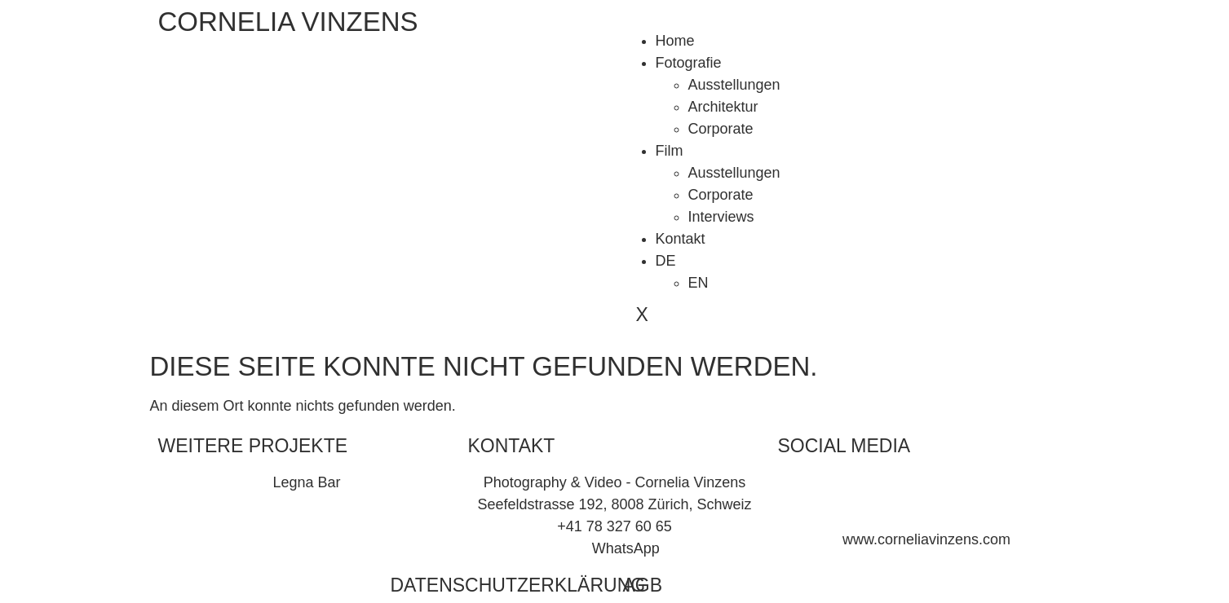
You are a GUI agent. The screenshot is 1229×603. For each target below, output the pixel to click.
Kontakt (680, 239)
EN (698, 283)
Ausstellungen (734, 85)
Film (669, 151)
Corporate (721, 129)
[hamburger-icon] (636, 23)
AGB (643, 585)
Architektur (723, 107)
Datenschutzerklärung (518, 585)
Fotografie (689, 63)
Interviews (721, 217)
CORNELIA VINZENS (288, 22)
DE (666, 261)
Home (675, 41)
